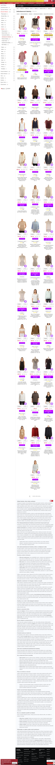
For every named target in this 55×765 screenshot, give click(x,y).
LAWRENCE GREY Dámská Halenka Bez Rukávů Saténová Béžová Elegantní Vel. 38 (22, 246)
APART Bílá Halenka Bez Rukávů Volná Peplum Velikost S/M (48, 349)
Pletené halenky (5, 38)
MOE (22, 74)
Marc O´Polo (35, 311)
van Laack (48, 242)
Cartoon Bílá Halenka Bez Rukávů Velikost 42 (22, 211)
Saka (2, 51)
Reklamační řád (34, 760)
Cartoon (22, 207)
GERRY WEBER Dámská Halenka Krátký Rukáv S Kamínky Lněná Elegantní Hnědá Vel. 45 (35, 112)
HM (35, 73)
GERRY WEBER (35, 107)
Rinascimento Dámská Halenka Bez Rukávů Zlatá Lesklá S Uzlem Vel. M (22, 452)
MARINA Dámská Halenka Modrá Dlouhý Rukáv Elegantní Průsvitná (48, 179)
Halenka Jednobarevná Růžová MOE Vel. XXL (22, 78)
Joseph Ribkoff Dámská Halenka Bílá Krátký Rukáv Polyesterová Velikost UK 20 (22, 179)
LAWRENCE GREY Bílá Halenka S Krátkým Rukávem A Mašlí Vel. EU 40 (48, 112)
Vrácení (25, 757)
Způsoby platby (26, 755)
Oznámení (10, 3)
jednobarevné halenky (38, 740)
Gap (48, 415)
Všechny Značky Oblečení (34, 754)
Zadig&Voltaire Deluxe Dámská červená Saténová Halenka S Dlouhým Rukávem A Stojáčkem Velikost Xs (35, 453)
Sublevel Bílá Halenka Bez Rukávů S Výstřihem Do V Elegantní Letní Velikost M (22, 145)
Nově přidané (3, 5)
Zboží (3, 3)
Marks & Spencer (22, 107)
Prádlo (2, 47)
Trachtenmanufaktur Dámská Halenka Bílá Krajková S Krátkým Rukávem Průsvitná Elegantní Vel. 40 (35, 282)
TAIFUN (35, 174)
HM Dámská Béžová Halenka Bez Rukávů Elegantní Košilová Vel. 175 (35, 78)
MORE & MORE (35, 241)
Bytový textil (3, 82)
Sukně (2, 26)
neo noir (22, 38)
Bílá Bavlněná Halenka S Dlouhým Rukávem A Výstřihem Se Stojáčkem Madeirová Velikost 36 (22, 281)
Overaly (2, 64)
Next (29, 636)
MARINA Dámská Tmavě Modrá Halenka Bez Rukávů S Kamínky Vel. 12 (35, 145)
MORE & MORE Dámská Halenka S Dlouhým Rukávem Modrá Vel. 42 (35, 245)
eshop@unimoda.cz (42, 755)
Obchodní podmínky (35, 758)
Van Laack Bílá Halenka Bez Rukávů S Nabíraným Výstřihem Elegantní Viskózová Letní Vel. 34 (48, 247)
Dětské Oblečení (4, 73)
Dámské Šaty (4, 16)
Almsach (22, 345)
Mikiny (2, 53)
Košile (2, 49)
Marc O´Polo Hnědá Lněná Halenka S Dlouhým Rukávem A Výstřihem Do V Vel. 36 (35, 351)
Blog (32, 751)
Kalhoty (2, 20)
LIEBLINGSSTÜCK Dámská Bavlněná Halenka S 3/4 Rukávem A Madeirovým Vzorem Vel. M (35, 487)
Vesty (2, 60)
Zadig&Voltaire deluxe (35, 448)
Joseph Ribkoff (22, 174)
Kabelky (2, 80)
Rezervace (31, 3)
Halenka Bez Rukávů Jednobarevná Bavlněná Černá (48, 44)
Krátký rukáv (4, 40)
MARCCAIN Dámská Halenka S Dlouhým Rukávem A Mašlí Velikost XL (48, 316)
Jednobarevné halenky (6, 36)
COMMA (33, 623)
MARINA (48, 174)
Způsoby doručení (27, 753)
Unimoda (48, 41)
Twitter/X (48, 753)
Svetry (2, 18)
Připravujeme (4, 13)
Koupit (19, 31)
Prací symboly (34, 756)
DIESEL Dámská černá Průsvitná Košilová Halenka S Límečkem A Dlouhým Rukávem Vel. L (48, 281)
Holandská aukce (4, 7)
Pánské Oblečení (4, 71)
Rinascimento (22, 447)
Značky (17, 3)
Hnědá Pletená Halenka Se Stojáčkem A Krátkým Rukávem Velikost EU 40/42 (35, 419)
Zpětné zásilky (26, 759)
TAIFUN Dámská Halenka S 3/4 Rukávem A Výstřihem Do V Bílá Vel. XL (35, 179)
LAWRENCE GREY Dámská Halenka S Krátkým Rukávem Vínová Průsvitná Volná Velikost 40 (48, 146)
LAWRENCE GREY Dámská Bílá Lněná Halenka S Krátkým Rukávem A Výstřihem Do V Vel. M (35, 212)
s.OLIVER (48, 208)
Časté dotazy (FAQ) (27, 751)
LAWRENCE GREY (48, 107)
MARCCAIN (48, 311)
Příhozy (23, 3)
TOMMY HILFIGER (48, 379)
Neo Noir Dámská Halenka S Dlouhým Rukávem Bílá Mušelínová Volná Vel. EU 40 (22, 43)
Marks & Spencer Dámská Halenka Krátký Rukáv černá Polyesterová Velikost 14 (22, 112)
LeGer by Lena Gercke (35, 42)
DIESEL (48, 276)
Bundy (2, 55)
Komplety (3, 68)
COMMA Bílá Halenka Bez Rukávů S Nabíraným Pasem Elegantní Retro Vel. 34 (22, 318)
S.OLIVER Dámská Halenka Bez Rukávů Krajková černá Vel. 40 (22, 383)
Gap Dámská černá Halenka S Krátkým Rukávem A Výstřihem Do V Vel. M (48, 420)
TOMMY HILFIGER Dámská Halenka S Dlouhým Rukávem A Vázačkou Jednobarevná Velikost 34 (48, 385)
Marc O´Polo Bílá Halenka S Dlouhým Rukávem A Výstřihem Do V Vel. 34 (22, 418)
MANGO (23, 610)
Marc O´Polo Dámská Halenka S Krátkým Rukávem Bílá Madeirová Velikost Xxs (35, 316)
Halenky (2, 29)
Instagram (48, 755)
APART (48, 345)
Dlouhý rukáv (4, 33)
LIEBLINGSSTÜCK (35, 482)
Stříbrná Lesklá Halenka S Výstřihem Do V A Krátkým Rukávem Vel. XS (35, 384)
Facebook (48, 751)
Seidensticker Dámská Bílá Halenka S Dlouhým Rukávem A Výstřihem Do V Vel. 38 (48, 80)
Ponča (2, 66)
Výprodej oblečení (4, 9)
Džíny (2, 22)
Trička (2, 24)
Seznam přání (40, 3)
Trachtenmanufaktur (35, 277)
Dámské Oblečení (4, 11)
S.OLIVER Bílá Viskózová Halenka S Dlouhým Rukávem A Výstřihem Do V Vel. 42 (48, 213)
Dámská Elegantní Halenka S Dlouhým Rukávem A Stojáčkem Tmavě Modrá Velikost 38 (48, 452)
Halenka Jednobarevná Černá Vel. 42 (35, 46)
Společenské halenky (6, 42)
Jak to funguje (49, 3)
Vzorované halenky (6, 34)
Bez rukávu (4, 44)
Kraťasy (2, 62)
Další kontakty (41, 757)
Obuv (2, 75)
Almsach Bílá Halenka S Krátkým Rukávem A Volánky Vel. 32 (22, 349)
